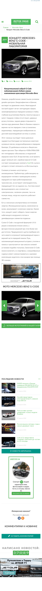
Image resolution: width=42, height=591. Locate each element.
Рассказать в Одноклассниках (22, 518)
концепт (18, 81)
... (39, 379)
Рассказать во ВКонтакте (19, 518)
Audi (29, 163)
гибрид (10, 81)
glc (4, 81)
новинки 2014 (28, 81)
